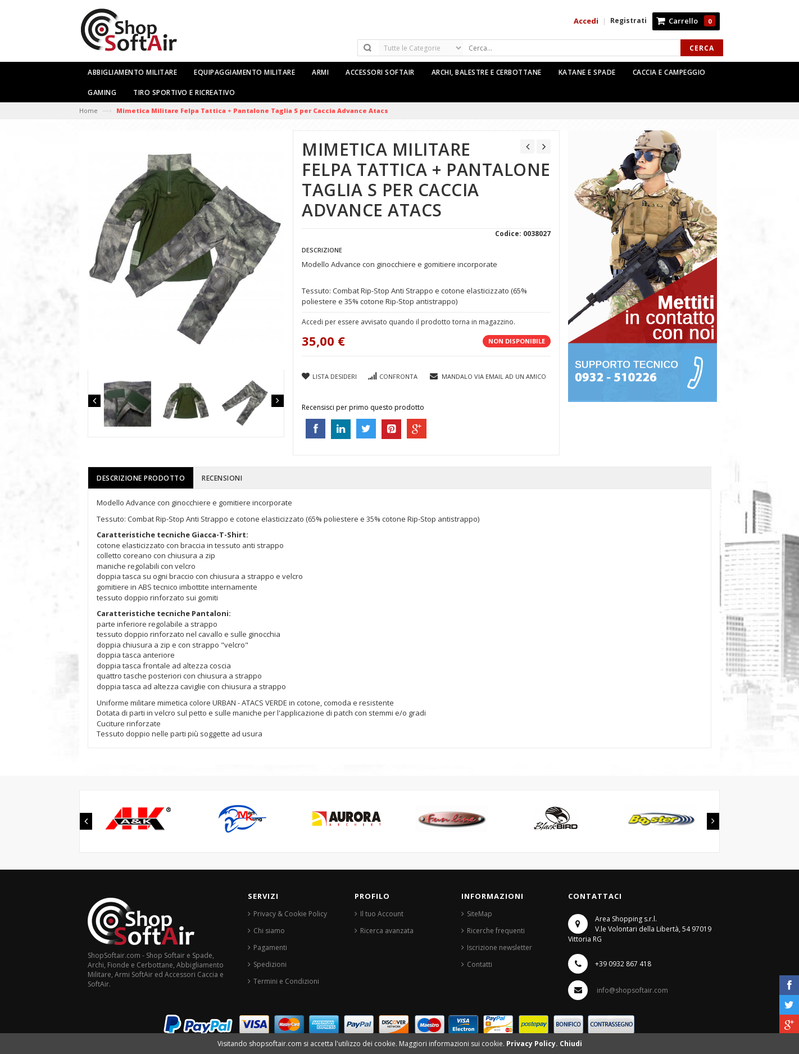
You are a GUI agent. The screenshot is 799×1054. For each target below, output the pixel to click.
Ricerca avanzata (387, 930)
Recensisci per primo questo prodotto (363, 407)
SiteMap (479, 914)
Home (88, 110)
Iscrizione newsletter (499, 947)
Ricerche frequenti (496, 930)
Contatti (479, 964)
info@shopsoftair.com (632, 990)
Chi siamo (269, 930)
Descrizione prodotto (141, 478)
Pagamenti (270, 947)
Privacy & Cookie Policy (290, 914)
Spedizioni (270, 964)
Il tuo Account (381, 914)
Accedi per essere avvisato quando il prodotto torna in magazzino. (408, 322)
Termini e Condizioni (286, 981)
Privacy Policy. (533, 1043)
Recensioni (222, 478)
